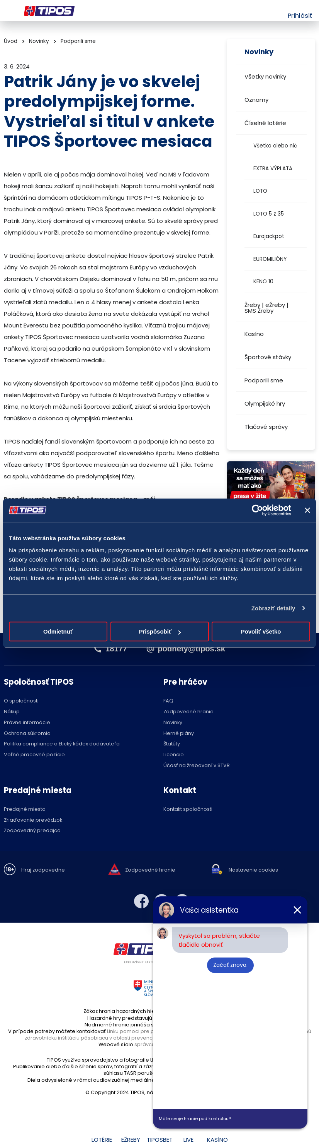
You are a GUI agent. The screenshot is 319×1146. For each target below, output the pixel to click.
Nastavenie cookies (253, 870)
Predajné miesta (25, 809)
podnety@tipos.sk (191, 649)
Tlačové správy (266, 427)
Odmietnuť (58, 631)
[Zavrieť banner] (307, 510)
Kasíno (254, 334)
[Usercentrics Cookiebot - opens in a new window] (257, 510)
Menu (9, 11)
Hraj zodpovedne (43, 870)
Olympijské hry (264, 403)
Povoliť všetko (261, 631)
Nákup (12, 711)
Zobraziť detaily (273, 608)
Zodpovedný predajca (32, 830)
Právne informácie (27, 722)
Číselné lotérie (265, 123)
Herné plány (178, 733)
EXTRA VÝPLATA (272, 168)
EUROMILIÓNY (270, 259)
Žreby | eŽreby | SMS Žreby (266, 308)
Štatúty (171, 744)
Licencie (173, 754)
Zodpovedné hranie (188, 711)
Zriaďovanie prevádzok (33, 820)
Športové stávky (267, 357)
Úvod (10, 41)
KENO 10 (263, 281)
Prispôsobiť (160, 631)
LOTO (260, 191)
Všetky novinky (265, 76)
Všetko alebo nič (275, 145)
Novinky (39, 41)
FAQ (168, 701)
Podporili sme (263, 380)
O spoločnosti (21, 701)
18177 (116, 649)
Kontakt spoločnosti (187, 809)
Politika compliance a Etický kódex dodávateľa (62, 744)
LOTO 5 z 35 (268, 214)
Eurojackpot (268, 236)
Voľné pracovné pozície (34, 754)
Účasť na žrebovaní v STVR (196, 765)
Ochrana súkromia (27, 733)
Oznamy (256, 100)
